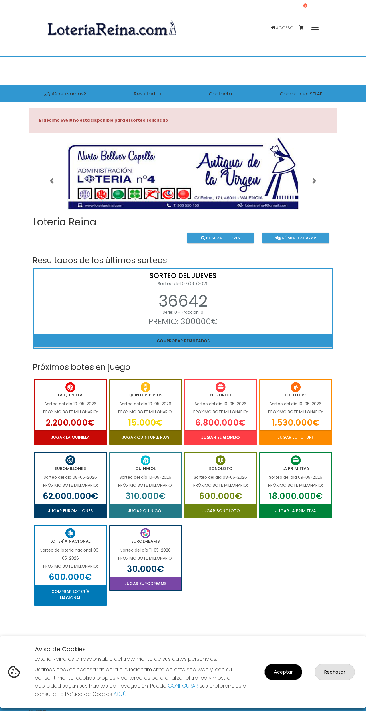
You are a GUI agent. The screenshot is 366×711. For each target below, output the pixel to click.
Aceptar (283, 672)
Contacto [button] (220, 93)
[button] (52, 181)
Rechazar (334, 672)
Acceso (282, 28)
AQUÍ (119, 694)
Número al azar (295, 238)
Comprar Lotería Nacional (70, 595)
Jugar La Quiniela (70, 437)
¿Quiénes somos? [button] (65, 93)
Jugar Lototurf (295, 437)
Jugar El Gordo (220, 437)
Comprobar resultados (183, 341)
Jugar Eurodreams (145, 583)
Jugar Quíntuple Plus (145, 437)
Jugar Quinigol (145, 511)
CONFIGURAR (183, 685)
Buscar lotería (220, 238)
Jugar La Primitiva (295, 511)
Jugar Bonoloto (220, 511)
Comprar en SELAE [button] (301, 93)
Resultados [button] (147, 93)
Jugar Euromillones (70, 511)
